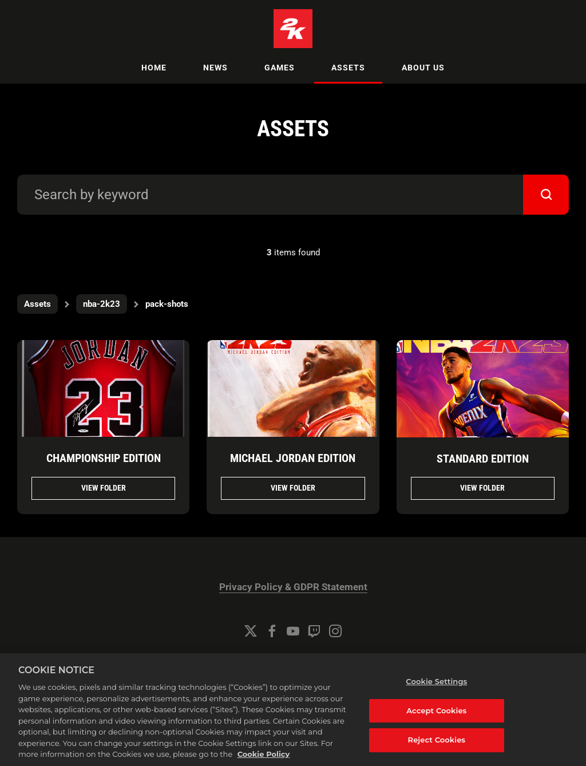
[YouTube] (293, 631)
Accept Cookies (436, 717)
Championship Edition (103, 458)
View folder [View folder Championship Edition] (103, 487)
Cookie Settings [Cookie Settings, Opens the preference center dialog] (436, 688)
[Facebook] (272, 631)
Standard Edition (483, 458)
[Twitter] (250, 631)
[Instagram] (335, 631)
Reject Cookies (437, 747)
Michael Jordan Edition (292, 458)
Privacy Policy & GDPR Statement (293, 587)
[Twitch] (314, 631)
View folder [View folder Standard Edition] (482, 487)
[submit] (546, 195)
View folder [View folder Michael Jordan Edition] (293, 487)
